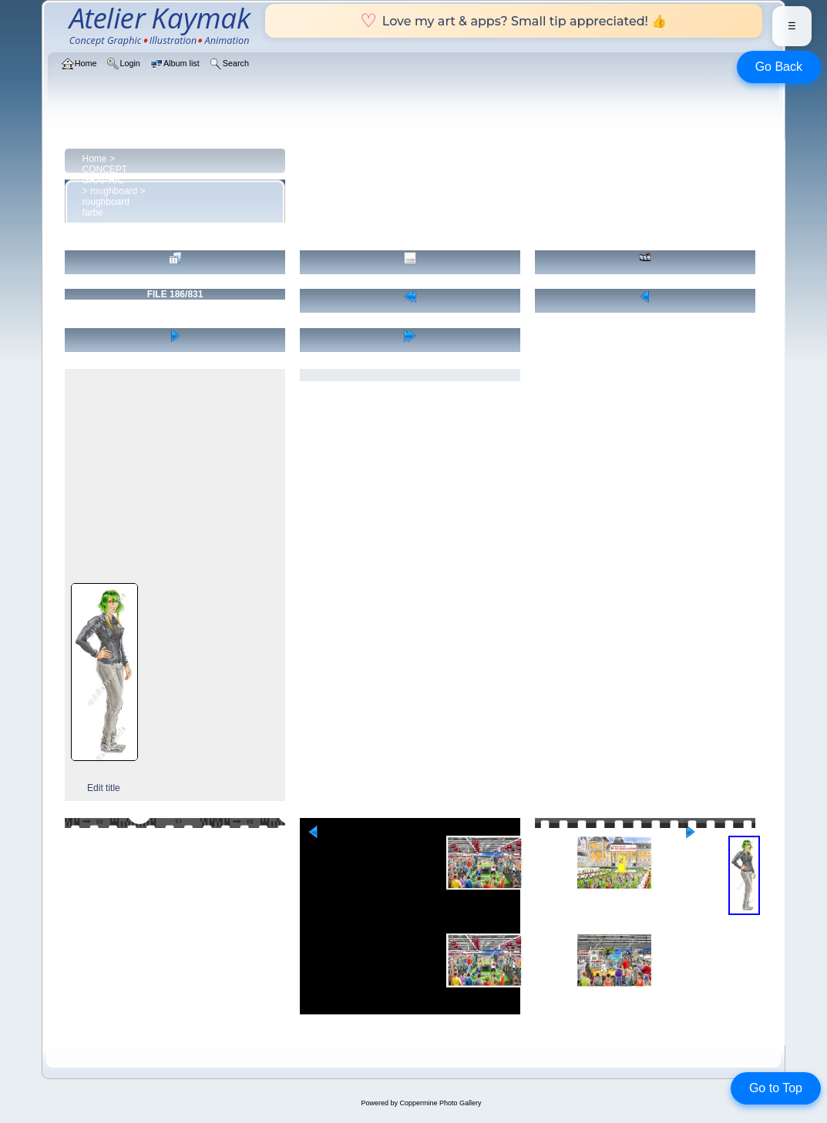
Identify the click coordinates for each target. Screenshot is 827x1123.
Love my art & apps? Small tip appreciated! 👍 (514, 21)
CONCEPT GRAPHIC (104, 175)
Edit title (103, 788)
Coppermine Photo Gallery (440, 1103)
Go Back (778, 66)
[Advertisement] (175, 475)
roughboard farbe (105, 207)
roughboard (113, 191)
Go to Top (775, 1088)
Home (94, 158)
